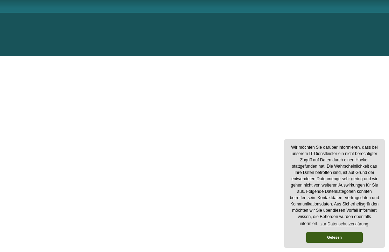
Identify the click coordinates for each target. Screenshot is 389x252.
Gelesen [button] (334, 237)
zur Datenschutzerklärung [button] (344, 224)
